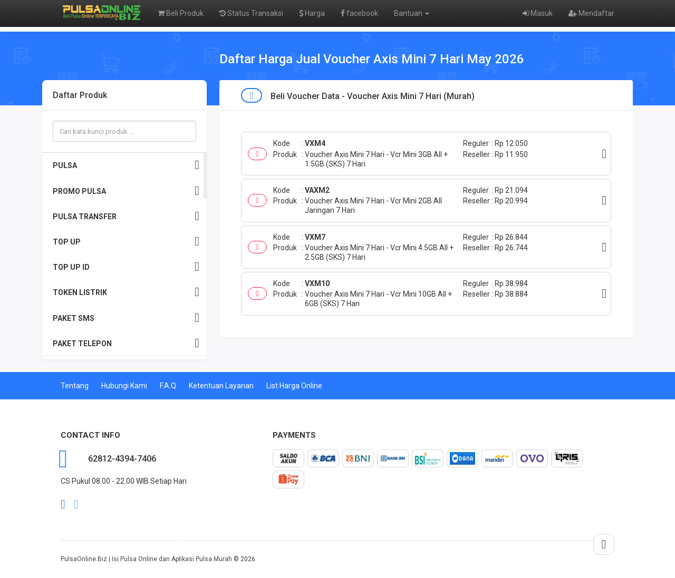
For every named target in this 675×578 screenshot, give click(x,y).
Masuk (538, 13)
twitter (76, 504)
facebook (359, 13)
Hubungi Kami (124, 385)
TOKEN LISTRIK (126, 292)
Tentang (75, 385)
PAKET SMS (126, 318)
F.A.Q (168, 385)
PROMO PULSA (126, 191)
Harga (312, 13)
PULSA (126, 165)
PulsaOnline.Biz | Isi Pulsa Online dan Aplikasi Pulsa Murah (146, 559)
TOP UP (126, 241)
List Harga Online (294, 385)
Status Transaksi (251, 13)
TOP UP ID (126, 267)
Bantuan (411, 13)
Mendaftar (591, 13)
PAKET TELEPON (126, 343)
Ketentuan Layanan (221, 385)
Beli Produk (181, 13)
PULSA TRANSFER (126, 216)
